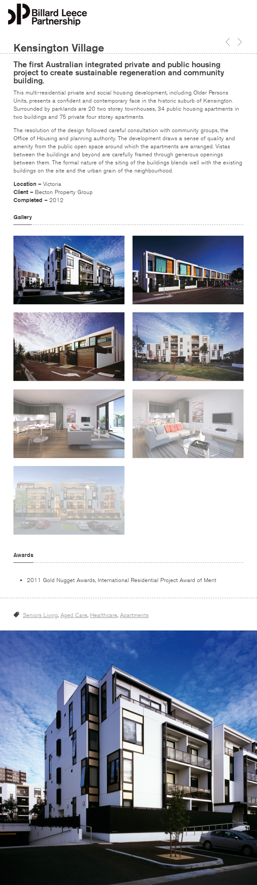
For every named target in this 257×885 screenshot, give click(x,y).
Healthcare (103, 615)
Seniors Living (40, 615)
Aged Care (73, 615)
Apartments (134, 615)
